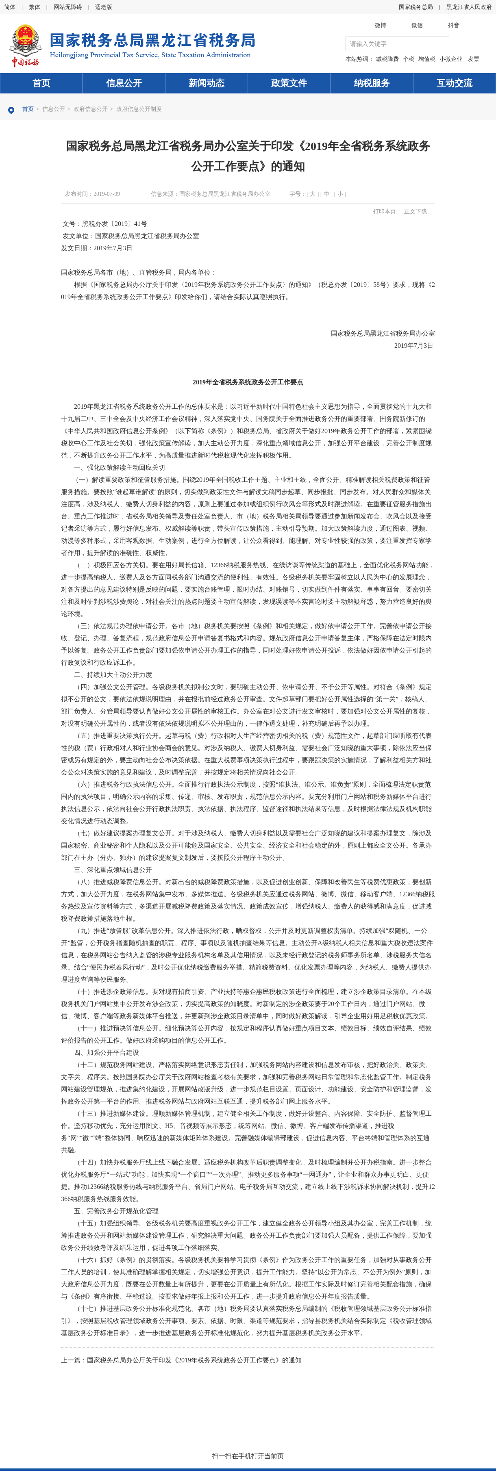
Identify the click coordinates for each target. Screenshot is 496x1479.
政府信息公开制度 (139, 109)
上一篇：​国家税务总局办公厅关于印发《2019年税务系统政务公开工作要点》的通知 (181, 1360)
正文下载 (415, 211)
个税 (408, 59)
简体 (9, 7)
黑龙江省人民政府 (469, 7)
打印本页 (384, 211)
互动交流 (454, 83)
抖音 (453, 25)
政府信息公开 (91, 109)
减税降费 (387, 59)
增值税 (426, 59)
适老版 (103, 7)
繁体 (34, 7)
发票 (473, 59)
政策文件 (289, 83)
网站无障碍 (68, 7)
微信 (417, 25)
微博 (380, 25)
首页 (41, 83)
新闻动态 (206, 83)
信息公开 (124, 83)
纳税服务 (372, 83)
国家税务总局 (416, 7)
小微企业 (450, 59)
